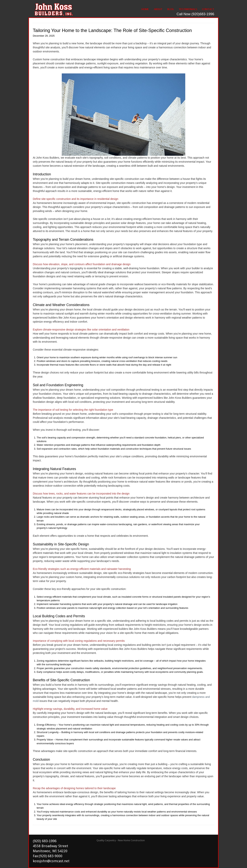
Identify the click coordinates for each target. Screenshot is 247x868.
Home (145, 9)
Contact (208, 9)
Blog (170, 9)
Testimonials (188, 9)
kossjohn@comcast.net (51, 861)
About (158, 9)
